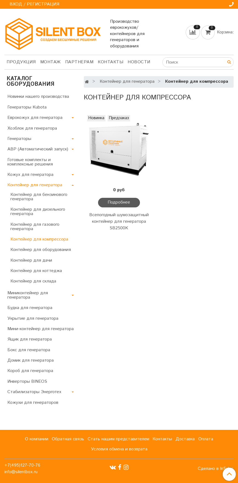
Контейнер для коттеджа (36, 271)
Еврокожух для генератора (34, 118)
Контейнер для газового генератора (34, 226)
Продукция (21, 62)
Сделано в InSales (216, 469)
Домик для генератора (30, 360)
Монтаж (50, 62)
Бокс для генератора (28, 350)
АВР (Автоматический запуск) (37, 149)
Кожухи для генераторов (32, 402)
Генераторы (19, 139)
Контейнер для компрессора (39, 239)
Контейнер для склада (33, 281)
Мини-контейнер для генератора (40, 329)
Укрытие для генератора (32, 318)
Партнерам (79, 62)
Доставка (185, 439)
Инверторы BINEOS (27, 381)
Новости (139, 62)
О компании (36, 439)
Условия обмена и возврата (119, 449)
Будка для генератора (29, 308)
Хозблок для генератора (32, 128)
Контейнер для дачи (31, 260)
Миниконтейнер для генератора (27, 295)
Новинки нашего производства (38, 96)
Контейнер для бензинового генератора (38, 197)
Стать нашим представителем (118, 439)
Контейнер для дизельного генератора (37, 211)
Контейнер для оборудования (40, 250)
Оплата (205, 439)
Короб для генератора (30, 371)
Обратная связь (68, 439)
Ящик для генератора (29, 339)
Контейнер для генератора (127, 81)
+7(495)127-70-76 (22, 465)
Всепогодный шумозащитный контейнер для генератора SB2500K (119, 221)
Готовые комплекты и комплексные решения (30, 162)
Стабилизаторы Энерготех (34, 392)
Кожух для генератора (30, 175)
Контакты (110, 62)
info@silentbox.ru (21, 472)
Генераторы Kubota (27, 107)
